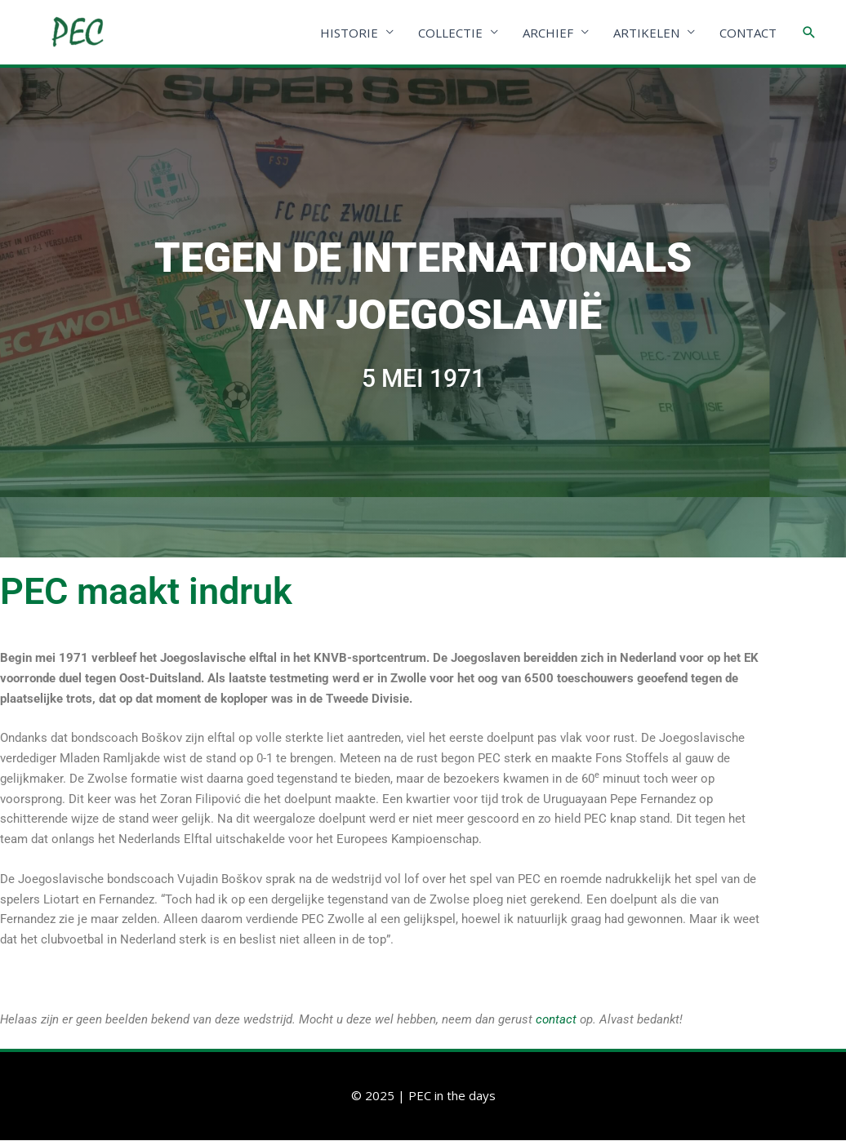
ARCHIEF (548, 32)
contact (556, 1020)
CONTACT (748, 32)
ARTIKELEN (646, 32)
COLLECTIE (450, 32)
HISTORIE (349, 32)
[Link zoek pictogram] (809, 32)
